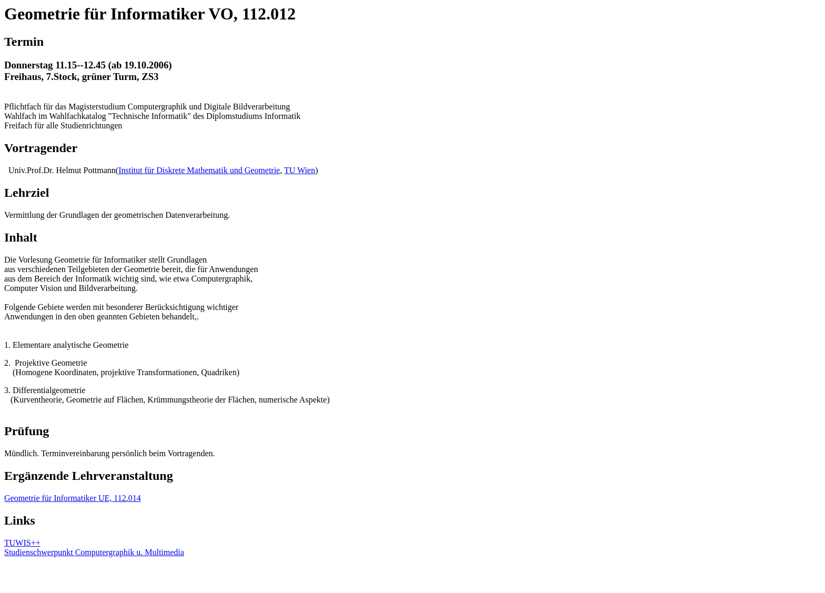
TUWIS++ (22, 542)
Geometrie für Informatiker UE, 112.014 (72, 498)
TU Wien (299, 170)
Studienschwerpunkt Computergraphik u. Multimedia (94, 552)
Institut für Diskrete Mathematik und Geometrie (199, 170)
